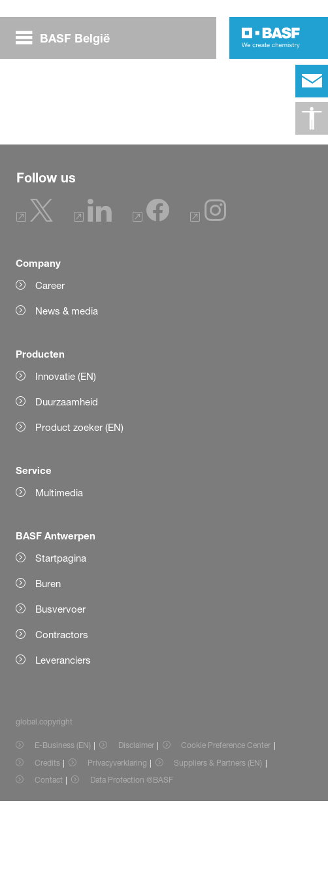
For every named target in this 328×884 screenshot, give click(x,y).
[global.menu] (68, 37)
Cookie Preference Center (226, 828)
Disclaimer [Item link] (136, 828)
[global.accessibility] (311, 118)
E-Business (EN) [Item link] (63, 828)
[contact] (311, 81)
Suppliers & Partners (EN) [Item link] (218, 846)
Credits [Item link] (47, 846)
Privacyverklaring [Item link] (117, 846)
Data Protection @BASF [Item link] (131, 863)
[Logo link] (271, 37)
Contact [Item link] (49, 863)
